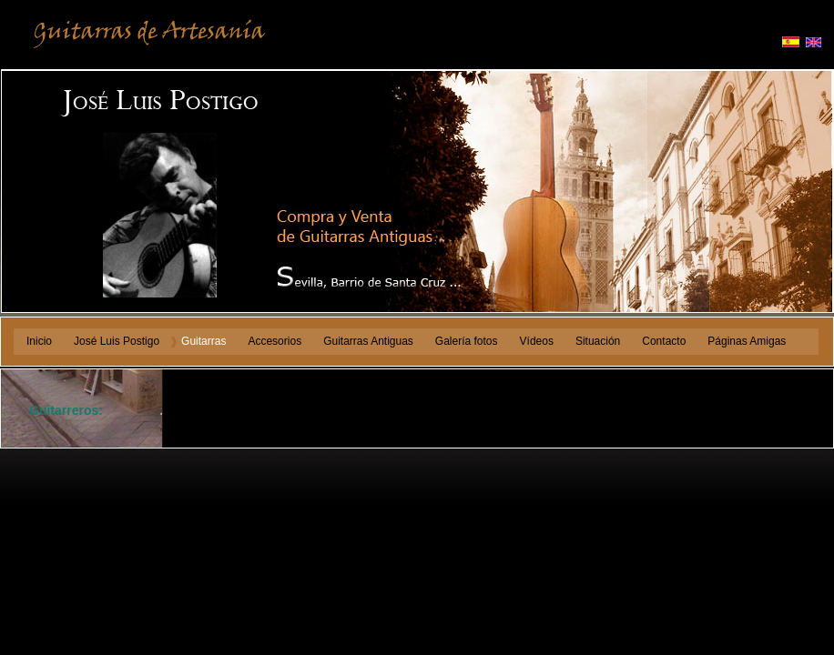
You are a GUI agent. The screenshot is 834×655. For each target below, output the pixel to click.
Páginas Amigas (746, 341)
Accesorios (274, 341)
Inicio (39, 341)
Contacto (664, 341)
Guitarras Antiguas (368, 341)
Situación (597, 341)
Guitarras (203, 341)
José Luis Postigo (116, 341)
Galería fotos (466, 341)
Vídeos (537, 341)
